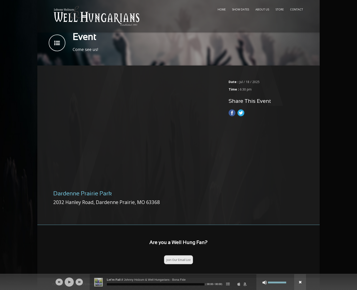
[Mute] (264, 282)
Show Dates (240, 9)
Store (279, 9)
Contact (296, 9)
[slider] (155, 284)
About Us (262, 9)
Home (222, 9)
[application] (178, 282)
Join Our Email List (178, 260)
